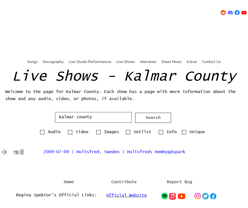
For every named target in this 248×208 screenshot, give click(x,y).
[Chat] (164, 196)
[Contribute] (124, 182)
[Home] (69, 182)
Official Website (126, 195)
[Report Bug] (179, 182)
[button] (153, 118)
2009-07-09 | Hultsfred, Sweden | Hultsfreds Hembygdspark (114, 152)
